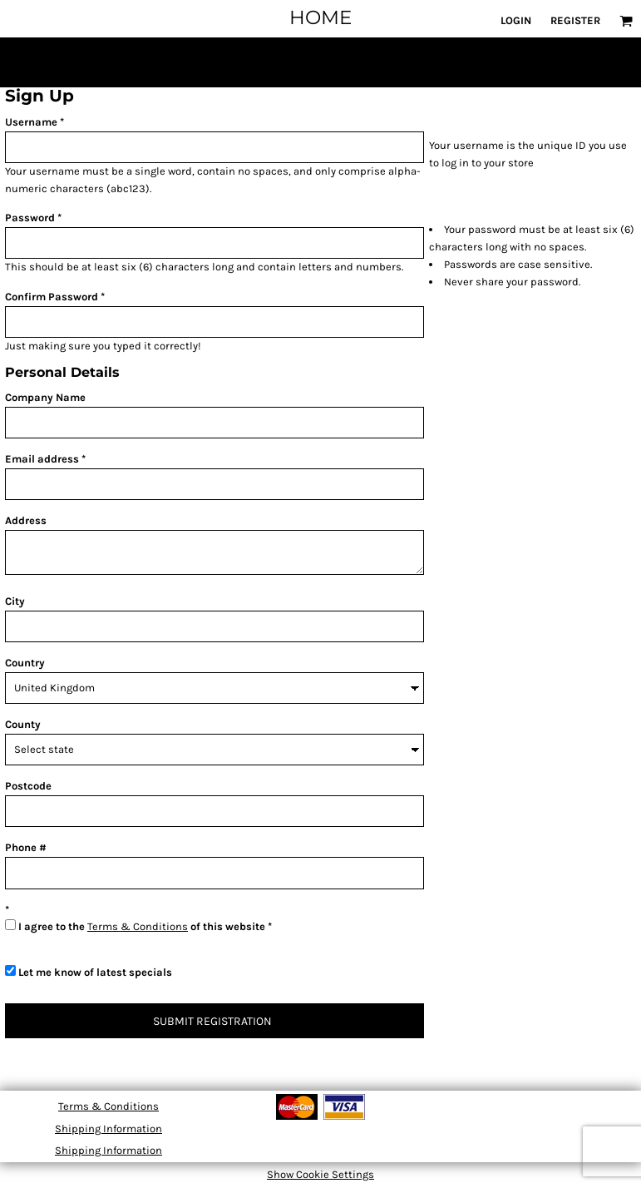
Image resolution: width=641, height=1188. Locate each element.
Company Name (45, 397)
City (15, 601)
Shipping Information (108, 1128)
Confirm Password (51, 296)
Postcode (28, 786)
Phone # (26, 847)
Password (30, 217)
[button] (626, 20)
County (23, 724)
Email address (42, 459)
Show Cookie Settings (320, 1174)
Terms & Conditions (137, 926)
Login (515, 20)
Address (26, 520)
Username (31, 122)
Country (25, 662)
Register (575, 20)
